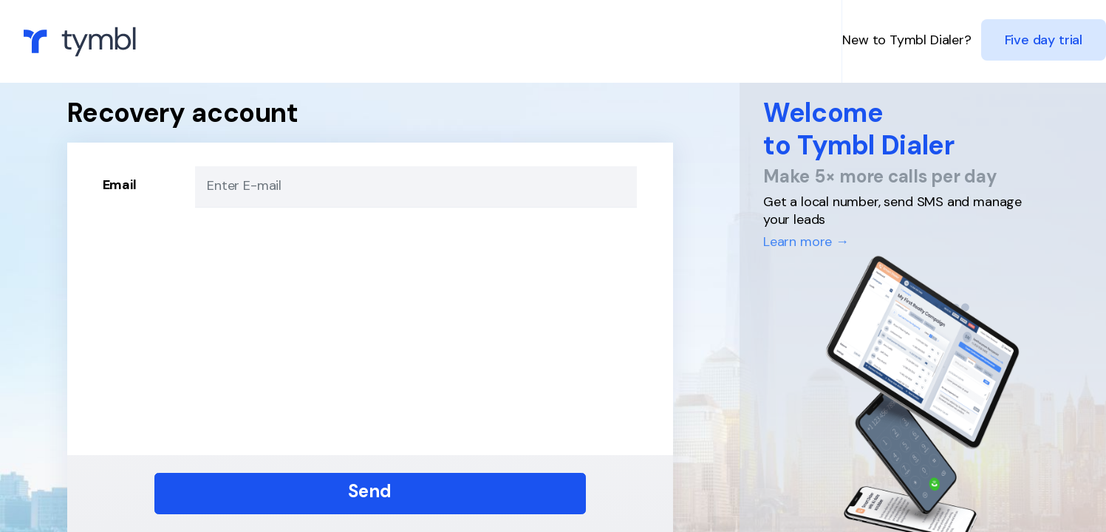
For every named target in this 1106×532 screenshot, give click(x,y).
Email (120, 185)
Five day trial (1043, 40)
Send (369, 491)
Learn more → (806, 241)
